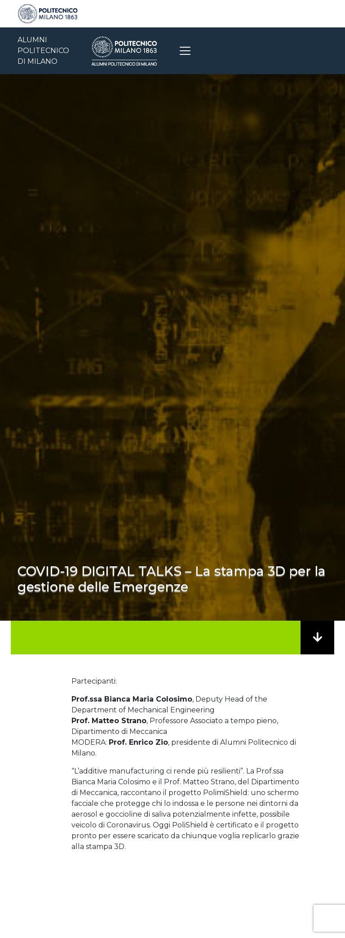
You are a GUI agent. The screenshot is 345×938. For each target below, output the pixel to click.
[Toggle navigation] (185, 51)
